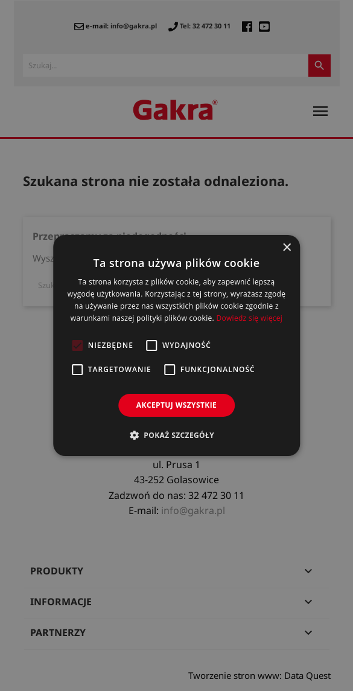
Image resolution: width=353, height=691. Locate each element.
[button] (176, 435)
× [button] (286, 247)
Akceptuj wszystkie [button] (176, 405)
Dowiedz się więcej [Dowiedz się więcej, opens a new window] (249, 318)
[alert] (176, 345)
